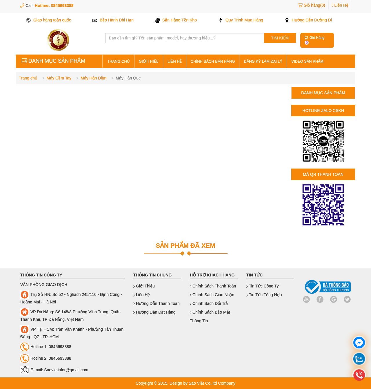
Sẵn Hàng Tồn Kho (176, 20)
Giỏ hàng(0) (314, 5)
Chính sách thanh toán (213, 286)
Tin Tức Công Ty (262, 286)
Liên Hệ (340, 5)
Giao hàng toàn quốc (48, 20)
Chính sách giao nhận (212, 294)
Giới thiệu (149, 61)
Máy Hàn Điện (93, 78)
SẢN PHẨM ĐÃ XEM (185, 245)
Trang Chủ (118, 61)
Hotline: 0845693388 (54, 5)
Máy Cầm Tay (59, 78)
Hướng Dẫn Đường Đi (308, 20)
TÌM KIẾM (280, 38)
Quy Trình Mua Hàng (240, 20)
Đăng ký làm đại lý (263, 61)
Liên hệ (175, 61)
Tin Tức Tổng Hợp (264, 294)
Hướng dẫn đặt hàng (154, 312)
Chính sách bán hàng (213, 61)
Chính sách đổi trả (209, 303)
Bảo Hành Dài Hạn (113, 20)
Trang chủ (28, 78)
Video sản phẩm (307, 61)
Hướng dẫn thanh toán (156, 303)
